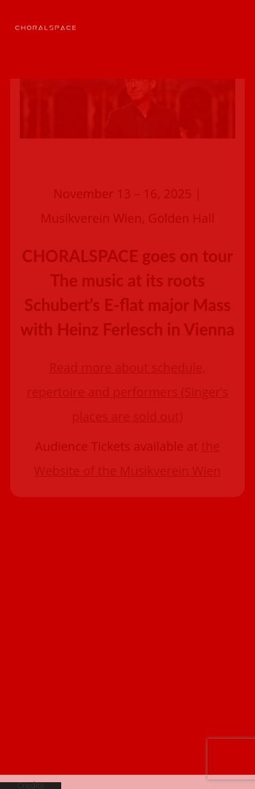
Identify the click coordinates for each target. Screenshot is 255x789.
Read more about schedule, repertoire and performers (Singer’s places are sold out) (127, 355)
